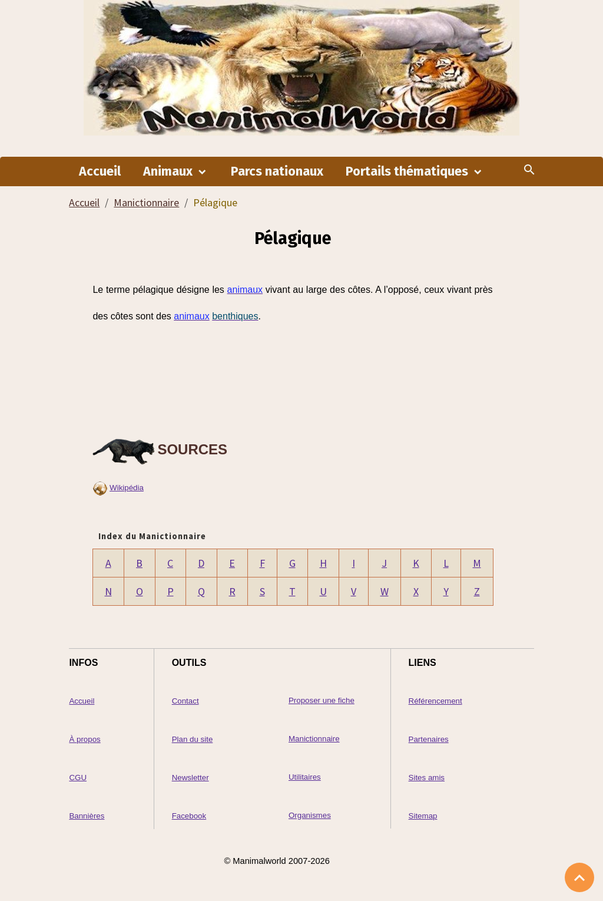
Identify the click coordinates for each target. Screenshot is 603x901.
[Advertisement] (292, 378)
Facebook (189, 815)
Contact (185, 701)
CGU (78, 777)
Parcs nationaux (277, 171)
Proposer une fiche (321, 700)
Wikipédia (127, 487)
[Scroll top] (579, 877)
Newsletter (190, 777)
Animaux (169, 171)
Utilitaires (305, 777)
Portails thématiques (408, 171)
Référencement (435, 701)
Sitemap (423, 815)
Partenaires (429, 739)
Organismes (310, 815)
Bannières (86, 815)
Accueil (100, 171)
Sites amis (427, 777)
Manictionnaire (146, 202)
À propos (84, 739)
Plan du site (192, 739)
